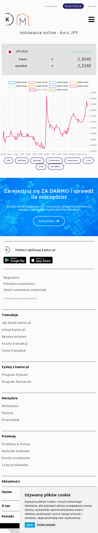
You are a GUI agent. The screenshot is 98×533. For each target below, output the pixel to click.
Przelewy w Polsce (16, 444)
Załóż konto (46, 221)
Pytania (7, 412)
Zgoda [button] (29, 525)
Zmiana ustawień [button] (46, 525)
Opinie (7, 491)
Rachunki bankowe (16, 451)
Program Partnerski (16, 381)
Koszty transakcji (15, 343)
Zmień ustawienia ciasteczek (24, 289)
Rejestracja (73, 6)
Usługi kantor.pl (14, 329)
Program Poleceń (15, 374)
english (92, 6)
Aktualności (11, 481)
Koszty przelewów (16, 458)
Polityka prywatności (19, 283)
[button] (91, 20)
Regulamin (11, 277)
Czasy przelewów (15, 465)
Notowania (10, 406)
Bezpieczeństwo (14, 336)
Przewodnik (11, 419)
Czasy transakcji (14, 350)
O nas (6, 505)
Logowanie (51, 6)
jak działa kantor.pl (16, 322)
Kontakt (8, 516)
